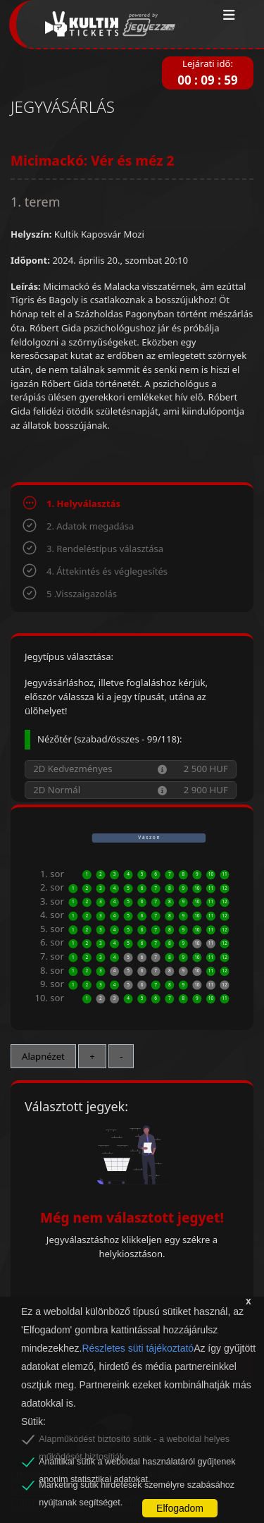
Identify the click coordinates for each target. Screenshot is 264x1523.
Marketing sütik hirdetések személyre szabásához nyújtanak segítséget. (136, 1487)
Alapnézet (43, 1056)
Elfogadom (179, 1508)
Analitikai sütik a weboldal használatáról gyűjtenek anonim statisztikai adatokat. (137, 1464)
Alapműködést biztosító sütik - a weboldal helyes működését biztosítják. (134, 1441)
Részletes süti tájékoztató (138, 1348)
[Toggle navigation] (229, 15)
